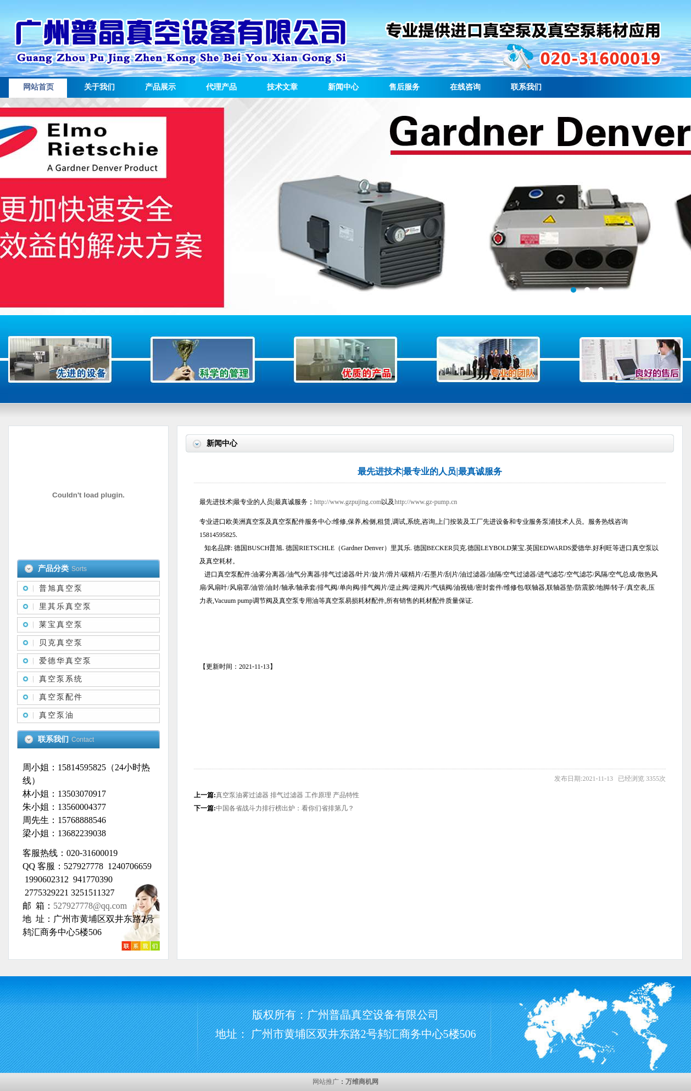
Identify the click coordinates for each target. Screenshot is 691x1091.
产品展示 (160, 87)
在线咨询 (465, 87)
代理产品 (221, 87)
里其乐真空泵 (65, 606)
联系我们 (526, 87)
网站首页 (38, 87)
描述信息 (345, 206)
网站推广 (326, 1082)
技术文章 (282, 87)
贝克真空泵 (61, 643)
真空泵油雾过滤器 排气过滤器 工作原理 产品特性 (287, 795)
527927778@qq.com (90, 905)
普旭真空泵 (61, 588)
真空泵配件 (61, 697)
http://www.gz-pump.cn (425, 502)
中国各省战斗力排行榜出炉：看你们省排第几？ (285, 808)
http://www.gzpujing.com (348, 502)
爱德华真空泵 (65, 661)
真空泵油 (56, 715)
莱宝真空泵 (61, 624)
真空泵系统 (61, 679)
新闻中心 (343, 87)
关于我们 (99, 87)
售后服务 (404, 87)
